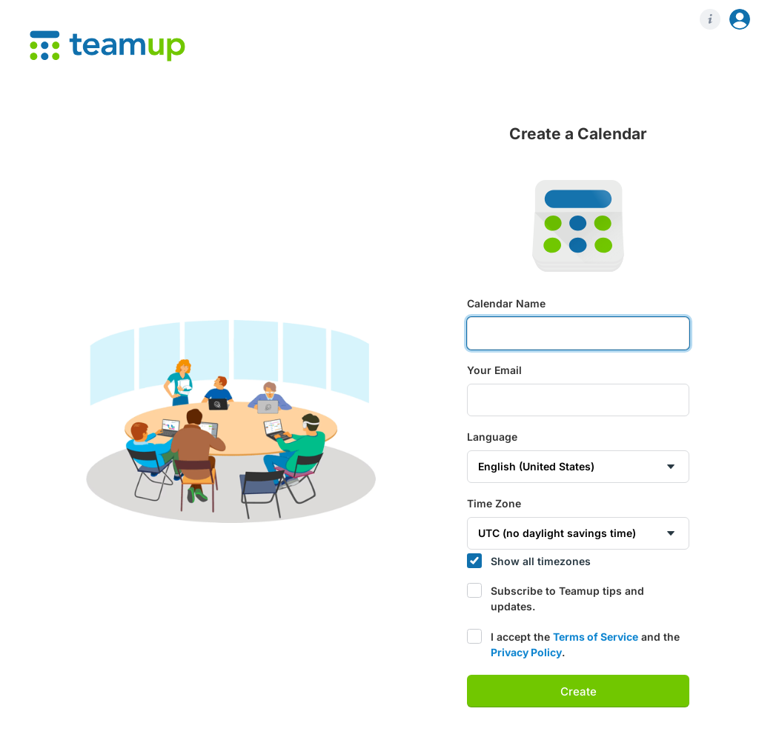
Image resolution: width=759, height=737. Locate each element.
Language (492, 437)
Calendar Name (506, 304)
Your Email (494, 370)
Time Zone (494, 504)
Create (578, 691)
